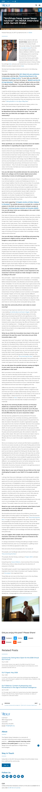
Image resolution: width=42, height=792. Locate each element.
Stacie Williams (15, 562)
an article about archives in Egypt (19, 312)
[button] (40, 10)
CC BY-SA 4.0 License (14, 787)
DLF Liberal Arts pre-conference (29, 74)
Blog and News (12, 13)
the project (7, 573)
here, (10, 64)
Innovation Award (26, 48)
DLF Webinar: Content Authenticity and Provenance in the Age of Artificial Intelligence (19, 686)
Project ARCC (29, 557)
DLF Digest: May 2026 (10, 672)
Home (5, 13)
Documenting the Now (25, 356)
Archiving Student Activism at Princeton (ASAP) (23, 208)
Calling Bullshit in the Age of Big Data (17, 101)
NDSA (30, 32)
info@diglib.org (10, 725)
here (22, 66)
